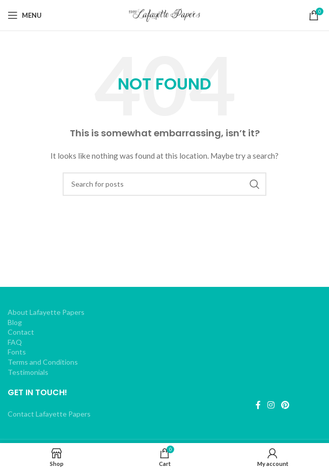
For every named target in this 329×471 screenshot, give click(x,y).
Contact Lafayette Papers (49, 413)
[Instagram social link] (271, 405)
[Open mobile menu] (25, 15)
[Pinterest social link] (285, 405)
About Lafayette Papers (46, 312)
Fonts (17, 351)
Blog (15, 322)
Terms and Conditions (43, 362)
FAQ (15, 342)
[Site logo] (164, 14)
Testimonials (28, 372)
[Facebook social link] (258, 405)
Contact (21, 332)
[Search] (164, 184)
